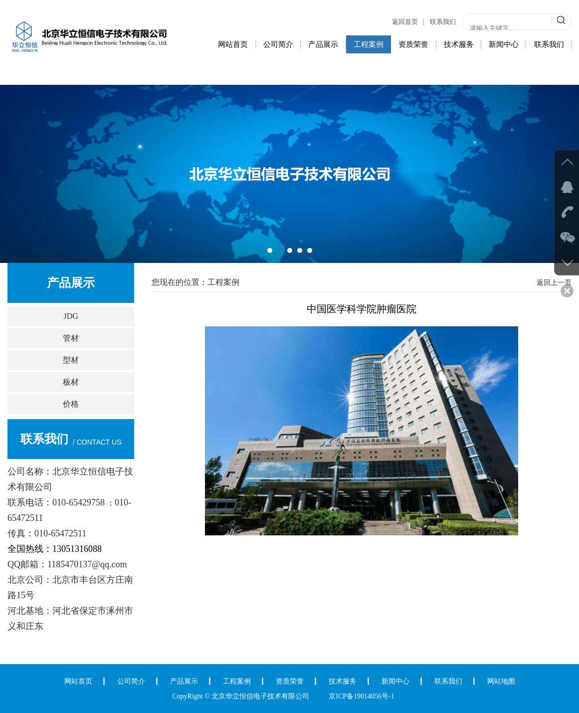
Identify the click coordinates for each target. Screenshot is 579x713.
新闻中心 (504, 44)
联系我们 (443, 21)
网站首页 (233, 44)
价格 (71, 404)
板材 (71, 382)
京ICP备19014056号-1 (361, 696)
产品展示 (323, 44)
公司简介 (278, 44)
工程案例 (369, 44)
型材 (71, 360)
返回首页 (405, 21)
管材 (71, 338)
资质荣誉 (413, 44)
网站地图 (501, 681)
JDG (71, 316)
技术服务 (459, 44)
